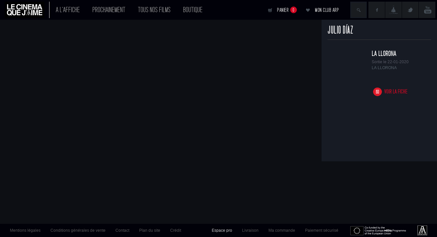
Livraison (250, 230)
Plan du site (149, 230)
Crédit (175, 230)
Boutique (193, 10)
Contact (122, 230)
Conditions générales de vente (78, 230)
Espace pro (222, 230)
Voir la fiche (396, 92)
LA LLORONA (384, 53)
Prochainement (108, 10)
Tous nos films (154, 10)
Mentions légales (25, 230)
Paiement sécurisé (321, 230)
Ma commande (281, 230)
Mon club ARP (327, 10)
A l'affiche (68, 10)
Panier (287, 10)
